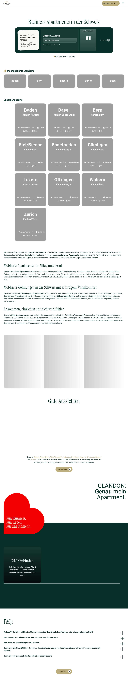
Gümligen (75, 457)
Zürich (33, 460)
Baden (36, 457)
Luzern (83, 457)
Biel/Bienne (55, 457)
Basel (42, 457)
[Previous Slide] (35, 564)
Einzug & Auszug (51, 36)
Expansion (62, 469)
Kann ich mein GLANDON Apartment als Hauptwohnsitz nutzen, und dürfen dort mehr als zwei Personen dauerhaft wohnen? (52, 649)
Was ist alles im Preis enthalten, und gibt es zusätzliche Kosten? (31, 637)
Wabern (98, 457)
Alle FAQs (62, 671)
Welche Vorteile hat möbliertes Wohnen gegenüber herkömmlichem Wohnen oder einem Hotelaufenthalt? (48, 632)
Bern (47, 457)
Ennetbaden (65, 457)
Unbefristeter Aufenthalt (53, 45)
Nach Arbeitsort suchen (65, 56)
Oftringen (90, 457)
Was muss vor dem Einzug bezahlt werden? (22, 643)
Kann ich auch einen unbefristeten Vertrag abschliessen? (28, 656)
